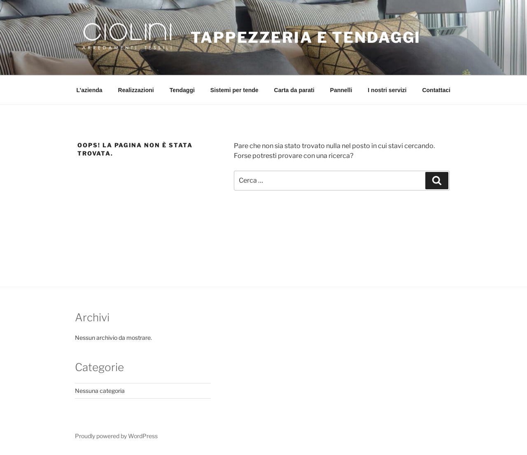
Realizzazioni (136, 90)
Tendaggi (182, 90)
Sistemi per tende (234, 90)
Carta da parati (294, 90)
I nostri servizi (387, 90)
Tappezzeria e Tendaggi (306, 37)
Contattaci (436, 90)
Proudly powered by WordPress (116, 435)
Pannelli (341, 90)
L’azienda (90, 90)
